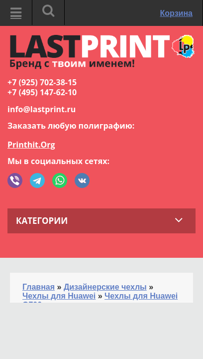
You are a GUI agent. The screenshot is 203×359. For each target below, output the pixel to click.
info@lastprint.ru (41, 109)
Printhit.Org (31, 144)
